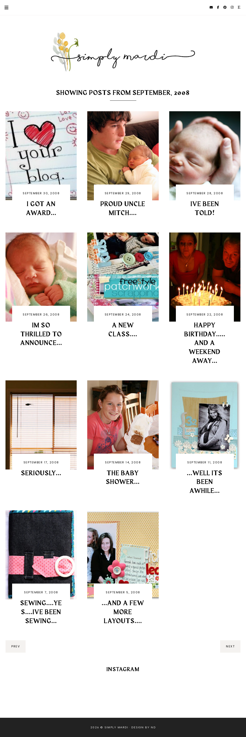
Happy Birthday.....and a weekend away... (204, 343)
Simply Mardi (116, 727)
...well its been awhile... (205, 482)
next (230, 646)
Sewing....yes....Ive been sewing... (41, 612)
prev (15, 646)
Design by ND (143, 727)
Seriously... (41, 473)
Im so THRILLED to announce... (41, 334)
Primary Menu (4, 7)
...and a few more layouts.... (123, 612)
